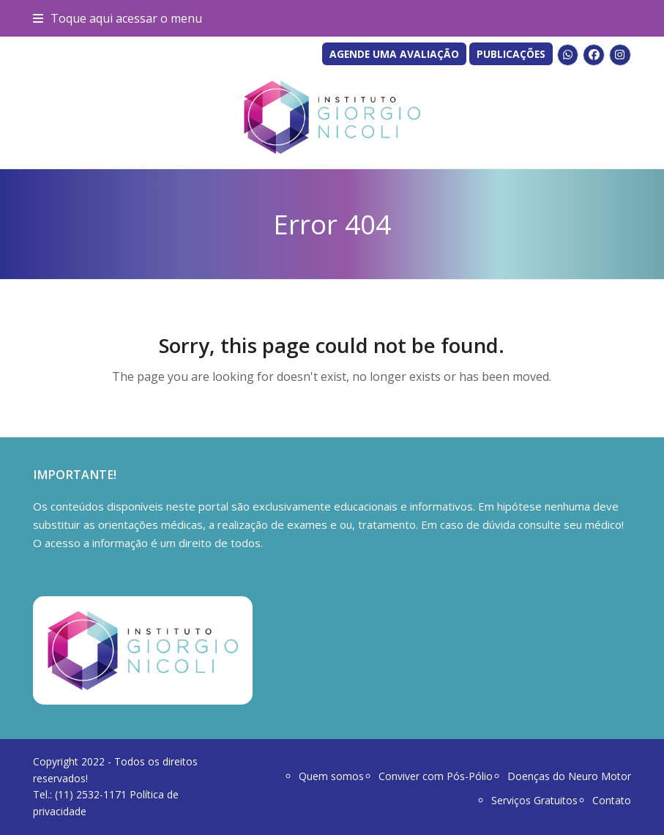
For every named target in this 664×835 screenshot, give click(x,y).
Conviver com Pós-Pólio (435, 776)
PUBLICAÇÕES (511, 54)
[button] (117, 18)
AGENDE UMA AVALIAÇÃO (394, 54)
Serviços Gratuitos (534, 800)
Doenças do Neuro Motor (569, 776)
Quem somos (331, 776)
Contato (611, 800)
